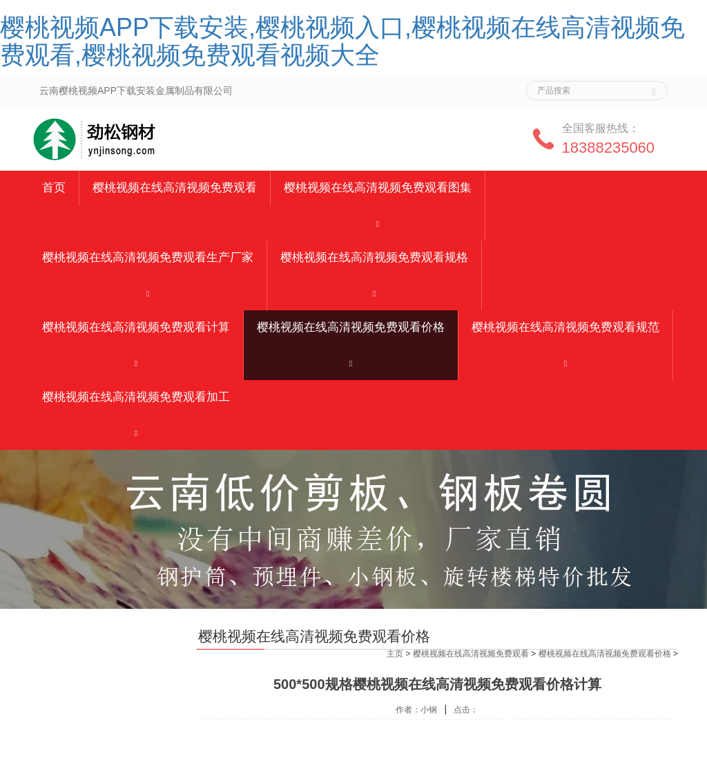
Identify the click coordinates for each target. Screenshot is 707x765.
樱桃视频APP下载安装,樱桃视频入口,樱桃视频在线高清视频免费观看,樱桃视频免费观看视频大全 (342, 41)
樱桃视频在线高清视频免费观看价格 (351, 327)
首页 (54, 187)
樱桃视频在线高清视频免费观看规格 (374, 257)
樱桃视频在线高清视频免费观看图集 (378, 187)
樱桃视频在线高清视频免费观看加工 (136, 397)
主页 (395, 654)
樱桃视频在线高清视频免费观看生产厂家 (147, 257)
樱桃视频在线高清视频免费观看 (175, 187)
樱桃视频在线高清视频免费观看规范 (565, 327)
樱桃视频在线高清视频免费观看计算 (136, 327)
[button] (378, 222)
